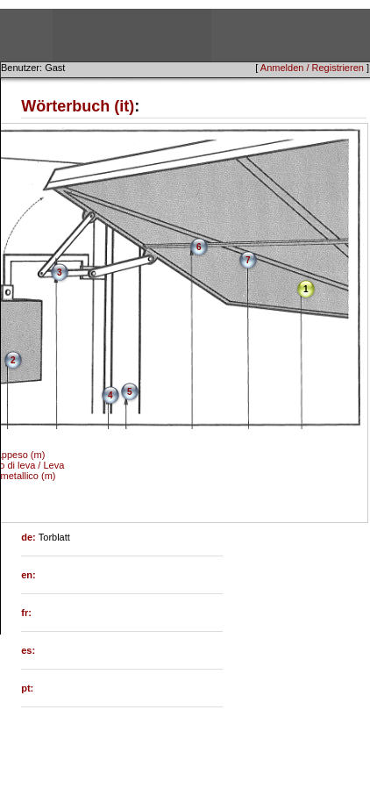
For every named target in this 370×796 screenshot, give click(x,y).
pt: (27, 688)
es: (28, 650)
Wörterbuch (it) (77, 106)
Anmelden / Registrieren (312, 67)
